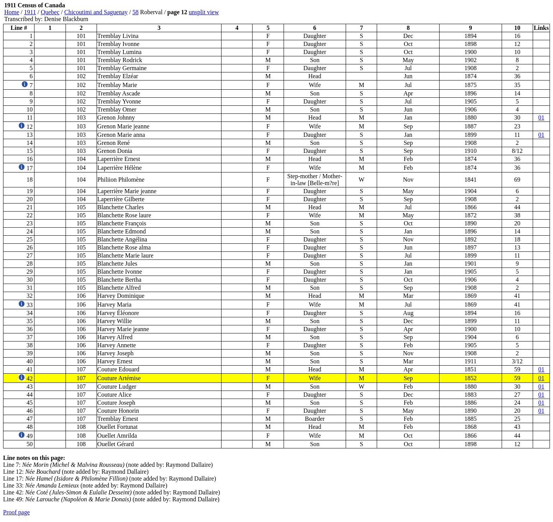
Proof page (16, 512)
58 (136, 12)
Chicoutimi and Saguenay (96, 12)
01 (541, 117)
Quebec (50, 12)
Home (11, 12)
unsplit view (204, 12)
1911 (30, 12)
